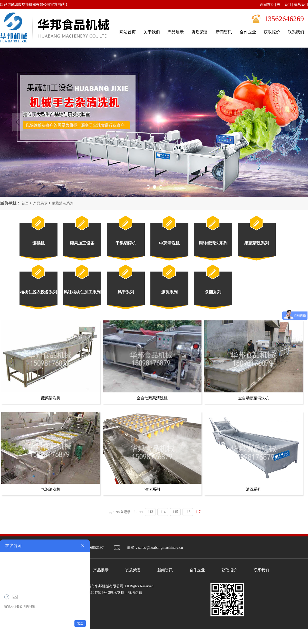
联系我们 (301, 4)
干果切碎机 (126, 243)
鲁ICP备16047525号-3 (93, 593)
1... (136, 512)
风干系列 (126, 292)
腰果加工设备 (82, 243)
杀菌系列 (213, 292)
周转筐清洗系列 (213, 243)
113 (150, 512)
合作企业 (197, 570)
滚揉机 (38, 243)
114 (162, 512)
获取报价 (229, 570)
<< (141, 512)
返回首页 (267, 4)
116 (187, 512)
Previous (17, 122)
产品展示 (40, 203)
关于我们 (284, 4)
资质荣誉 (133, 570)
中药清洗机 (169, 243)
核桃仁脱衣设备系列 (38, 292)
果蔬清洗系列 (62, 203)
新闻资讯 (165, 570)
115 (175, 512)
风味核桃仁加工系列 (82, 292)
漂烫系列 (169, 292)
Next (290, 122)
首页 (25, 203)
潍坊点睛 (135, 593)
